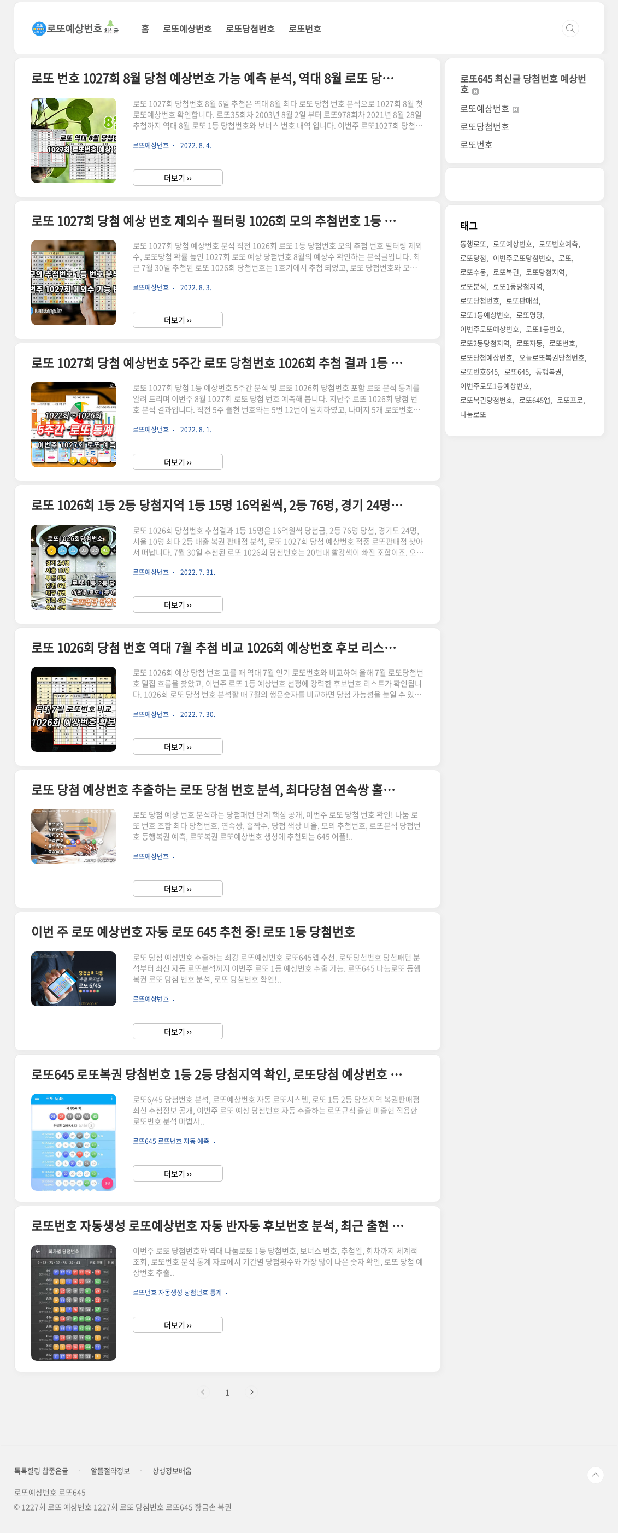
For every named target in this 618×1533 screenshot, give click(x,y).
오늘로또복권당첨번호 (552, 357)
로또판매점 (522, 300)
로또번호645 (479, 371)
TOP (595, 1475)
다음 (251, 1392)
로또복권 (506, 272)
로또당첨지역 (545, 272)
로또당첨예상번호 (486, 357)
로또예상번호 (187, 28)
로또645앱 (534, 400)
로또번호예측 (558, 243)
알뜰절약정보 (110, 1470)
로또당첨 (473, 257)
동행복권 (548, 371)
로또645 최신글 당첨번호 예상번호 (523, 84)
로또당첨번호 (250, 28)
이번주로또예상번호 (489, 329)
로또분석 (473, 286)
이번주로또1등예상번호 (494, 385)
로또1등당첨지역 (518, 286)
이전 (203, 1392)
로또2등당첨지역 (485, 343)
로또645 (516, 371)
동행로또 (473, 243)
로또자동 (529, 343)
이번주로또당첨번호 (522, 257)
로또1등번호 (544, 329)
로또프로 (570, 400)
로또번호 (305, 28)
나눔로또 (473, 414)
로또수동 (473, 272)
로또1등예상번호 (485, 314)
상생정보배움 (172, 1470)
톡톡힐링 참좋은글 (41, 1470)
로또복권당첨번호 (486, 400)
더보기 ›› (178, 177)
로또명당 (529, 314)
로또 (565, 257)
